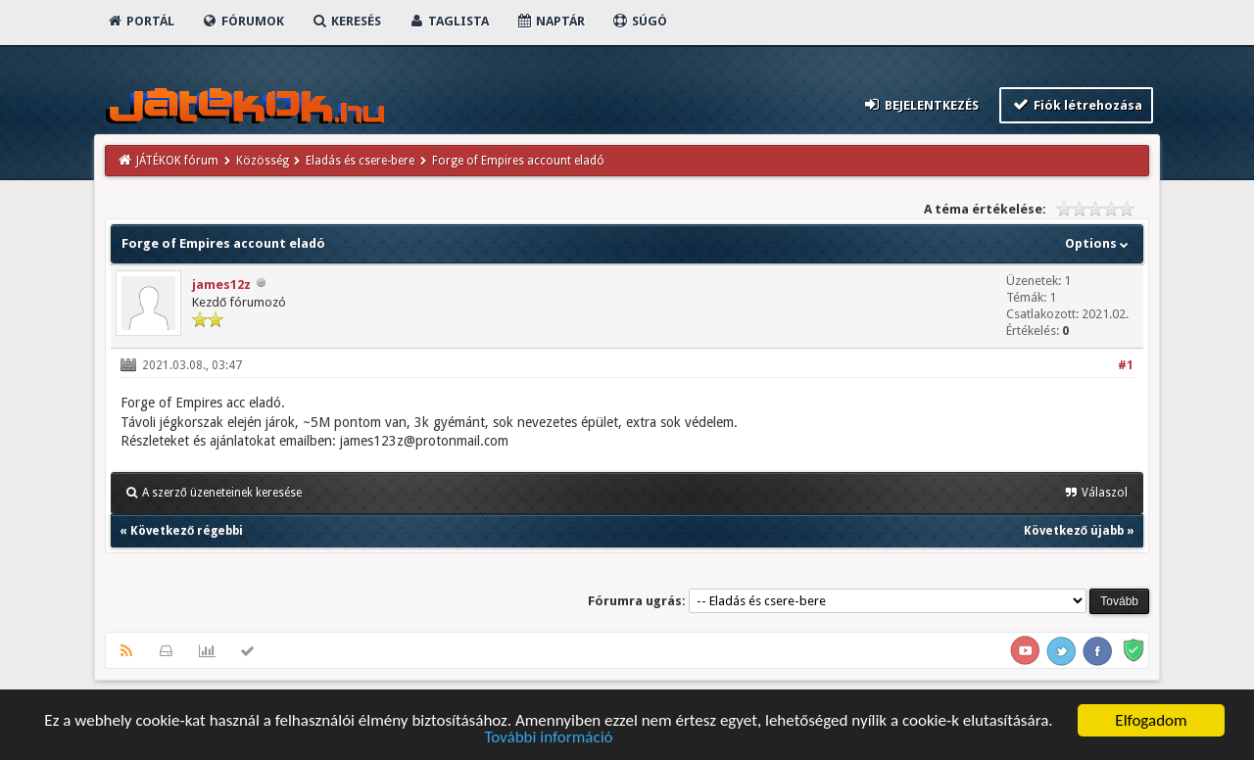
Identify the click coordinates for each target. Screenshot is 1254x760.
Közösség (262, 160)
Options (1099, 243)
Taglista (448, 21)
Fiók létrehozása (1076, 104)
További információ (548, 738)
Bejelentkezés (921, 104)
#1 (1125, 365)
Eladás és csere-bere (360, 160)
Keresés (346, 21)
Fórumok (242, 21)
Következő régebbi (186, 531)
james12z (221, 284)
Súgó (639, 21)
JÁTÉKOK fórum (177, 160)
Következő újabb (1074, 531)
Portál (140, 21)
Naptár (550, 21)
